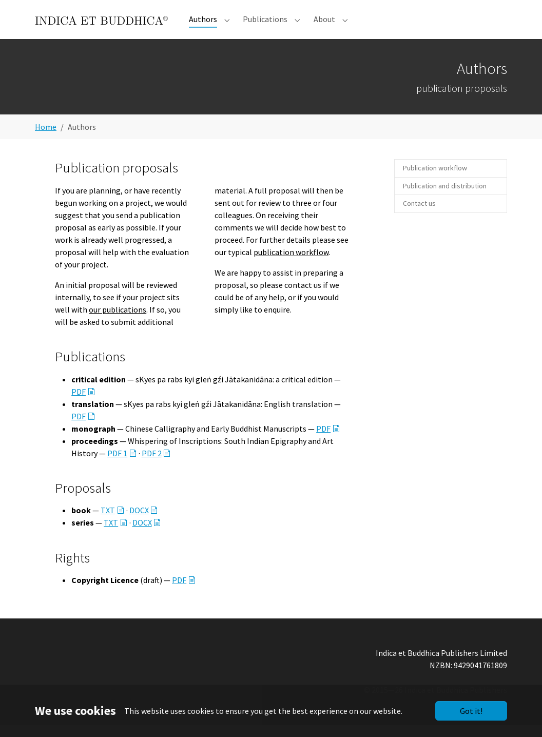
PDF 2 (152, 465)
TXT (108, 522)
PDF (78, 404)
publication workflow (291, 264)
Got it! (471, 711)
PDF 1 (117, 465)
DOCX (139, 522)
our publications (117, 322)
